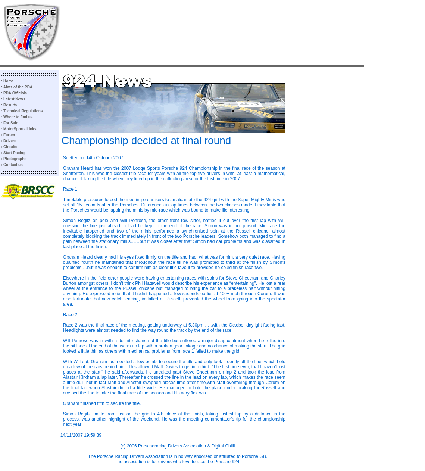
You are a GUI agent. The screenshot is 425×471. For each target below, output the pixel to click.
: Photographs (13, 159)
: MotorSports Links (18, 129)
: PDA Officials (14, 93)
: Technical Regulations (22, 111)
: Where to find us (16, 117)
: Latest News (13, 99)
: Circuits (9, 147)
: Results (9, 105)
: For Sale (9, 123)
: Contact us (12, 165)
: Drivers (8, 141)
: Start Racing (13, 153)
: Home (7, 81)
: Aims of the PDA (16, 87)
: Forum (8, 135)
